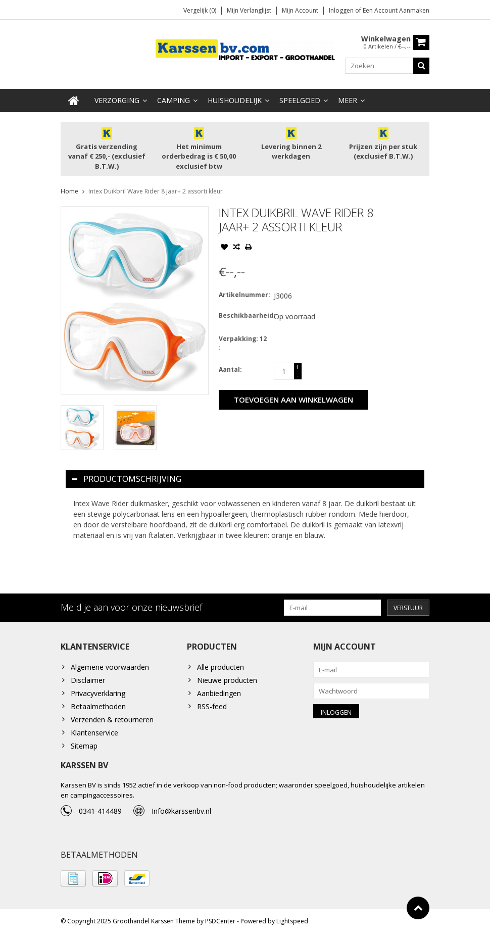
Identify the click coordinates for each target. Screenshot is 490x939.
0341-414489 (100, 815)
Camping (173, 101)
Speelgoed (299, 101)
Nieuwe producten (227, 681)
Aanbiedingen (219, 694)
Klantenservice (94, 733)
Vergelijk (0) (199, 10)
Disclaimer (88, 681)
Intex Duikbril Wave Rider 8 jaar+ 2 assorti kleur (155, 191)
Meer (347, 101)
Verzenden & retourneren (112, 720)
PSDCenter (220, 926)
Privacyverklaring (98, 694)
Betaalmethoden (98, 707)
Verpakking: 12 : (243, 344)
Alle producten (220, 668)
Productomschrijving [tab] (126, 479)
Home (69, 191)
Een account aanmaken (396, 10)
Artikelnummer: (244, 295)
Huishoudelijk (235, 101)
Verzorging (116, 101)
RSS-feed (212, 707)
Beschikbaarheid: (244, 316)
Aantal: (230, 370)
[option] (82, 428)
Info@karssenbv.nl (181, 815)
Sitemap (84, 747)
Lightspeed (292, 926)
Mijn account (300, 10)
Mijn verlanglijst (249, 10)
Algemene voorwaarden (110, 668)
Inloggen (342, 10)
